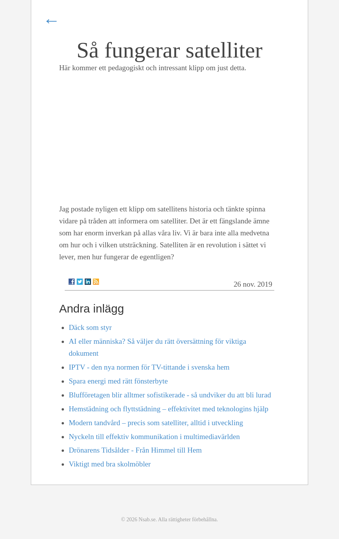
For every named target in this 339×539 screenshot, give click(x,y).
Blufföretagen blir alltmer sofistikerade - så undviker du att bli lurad (170, 395)
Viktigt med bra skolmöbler (110, 464)
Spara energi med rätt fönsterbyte (118, 381)
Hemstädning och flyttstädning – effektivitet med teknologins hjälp (168, 409)
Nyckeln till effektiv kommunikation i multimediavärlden (154, 437)
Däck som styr (90, 327)
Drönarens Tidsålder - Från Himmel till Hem (135, 450)
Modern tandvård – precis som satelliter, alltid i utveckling (156, 423)
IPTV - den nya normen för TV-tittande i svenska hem (149, 367)
